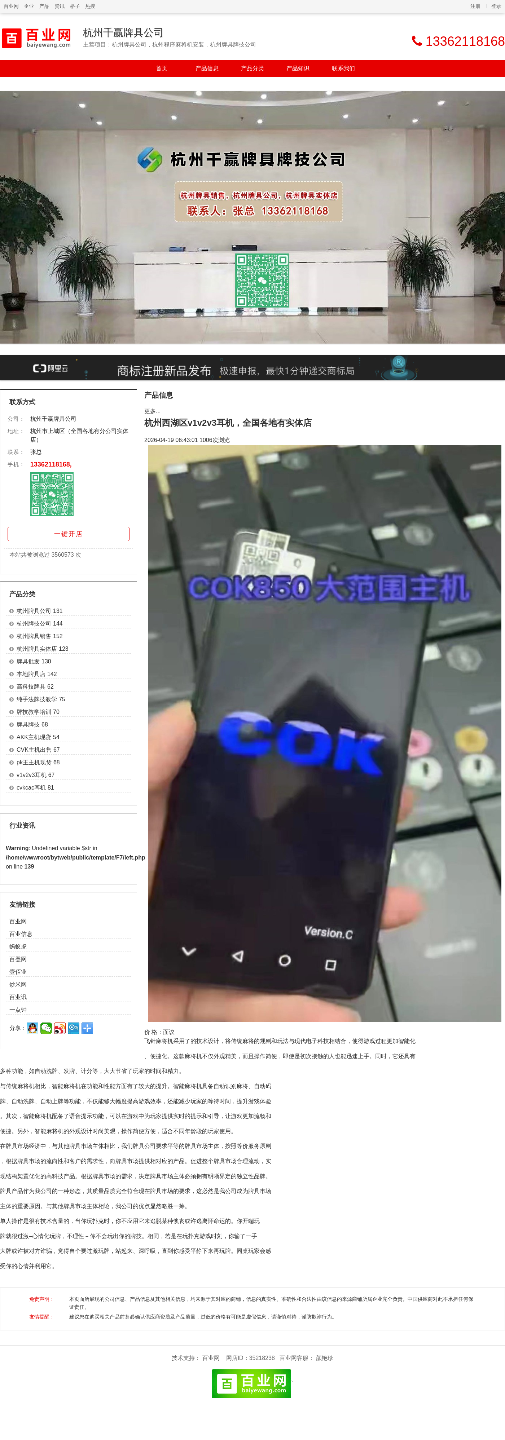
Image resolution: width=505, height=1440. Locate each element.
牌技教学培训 (34, 712)
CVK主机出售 (34, 750)
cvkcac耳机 (31, 788)
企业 (29, 6)
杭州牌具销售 (34, 636)
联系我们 (343, 68)
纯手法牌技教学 (37, 699)
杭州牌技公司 (34, 623)
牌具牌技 (28, 724)
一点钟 (18, 1010)
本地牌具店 (31, 674)
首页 (161, 68)
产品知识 (297, 68)
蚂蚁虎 (18, 947)
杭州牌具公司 (34, 611)
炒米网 (18, 984)
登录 (496, 6)
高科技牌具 (31, 687)
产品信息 (207, 68)
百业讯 (18, 997)
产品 (44, 6)
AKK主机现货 (34, 737)
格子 (75, 6)
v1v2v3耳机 (32, 775)
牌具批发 (28, 661)
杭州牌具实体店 (37, 649)
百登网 (18, 959)
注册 (475, 6)
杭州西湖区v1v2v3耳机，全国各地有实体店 (228, 423)
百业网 (11, 6)
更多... (152, 411)
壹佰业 (18, 972)
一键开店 (68, 534)
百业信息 (20, 934)
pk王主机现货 (34, 762)
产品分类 (252, 68)
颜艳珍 (324, 1358)
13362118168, (51, 464)
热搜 (90, 6)
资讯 (59, 6)
